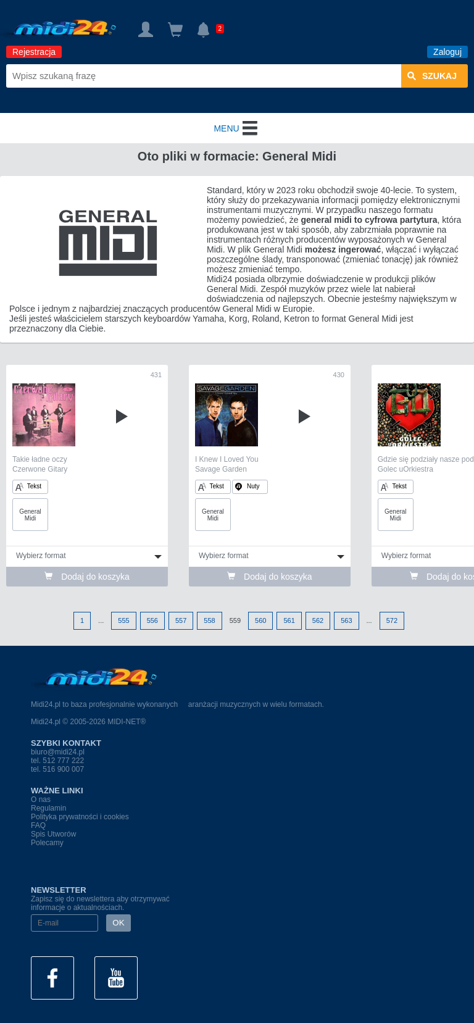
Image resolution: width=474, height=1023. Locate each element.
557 (180, 620)
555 (123, 620)
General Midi (30, 515)
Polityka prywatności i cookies (80, 816)
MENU (237, 128)
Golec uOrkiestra (405, 469)
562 (317, 620)
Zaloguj (447, 52)
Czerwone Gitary (39, 469)
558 (209, 620)
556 (152, 620)
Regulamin (48, 808)
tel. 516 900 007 (57, 769)
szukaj (432, 76)
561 (288, 620)
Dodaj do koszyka (86, 577)
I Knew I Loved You (227, 459)
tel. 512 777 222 (57, 760)
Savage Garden (221, 469)
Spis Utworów (53, 834)
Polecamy (47, 842)
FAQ (38, 825)
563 (346, 620)
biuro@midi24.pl (58, 752)
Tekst (28, 487)
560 (260, 620)
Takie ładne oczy (39, 459)
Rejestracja (34, 52)
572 (391, 620)
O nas (41, 799)
